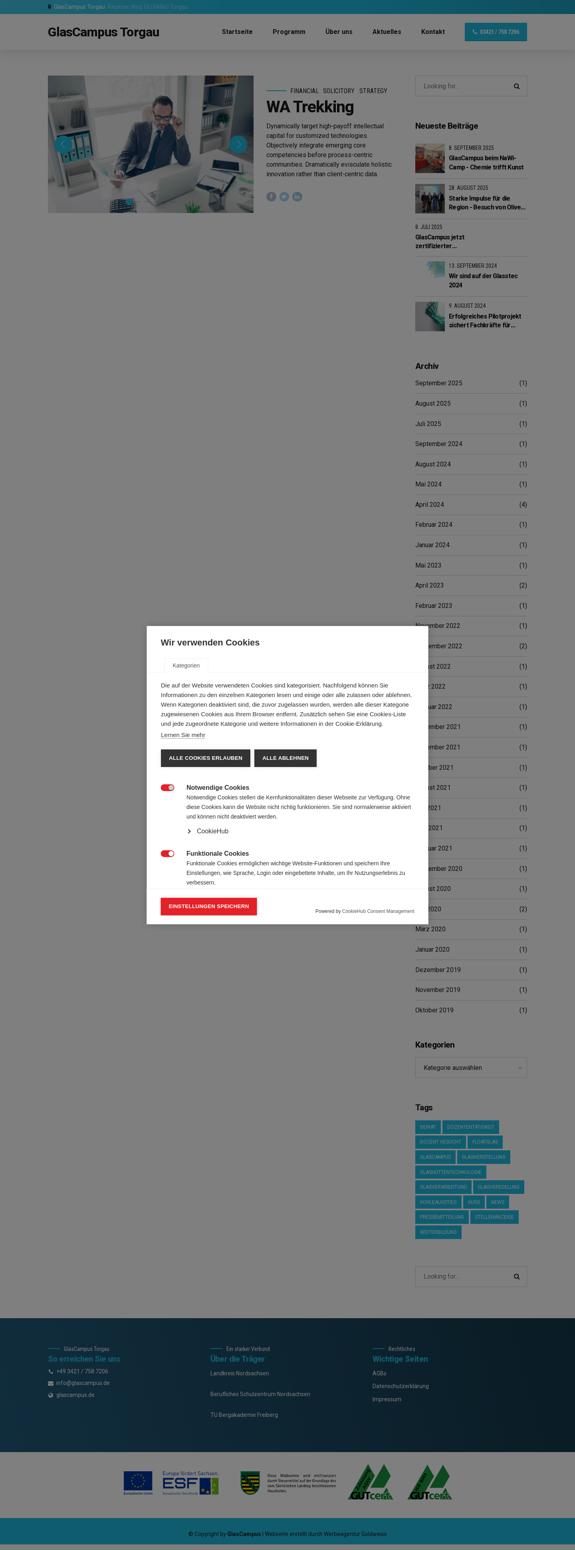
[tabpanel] (287, 849)
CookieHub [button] (212, 831)
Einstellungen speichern (209, 906)
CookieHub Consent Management (378, 911)
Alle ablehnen (285, 758)
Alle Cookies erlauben (205, 758)
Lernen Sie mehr (183, 734)
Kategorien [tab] (186, 665)
